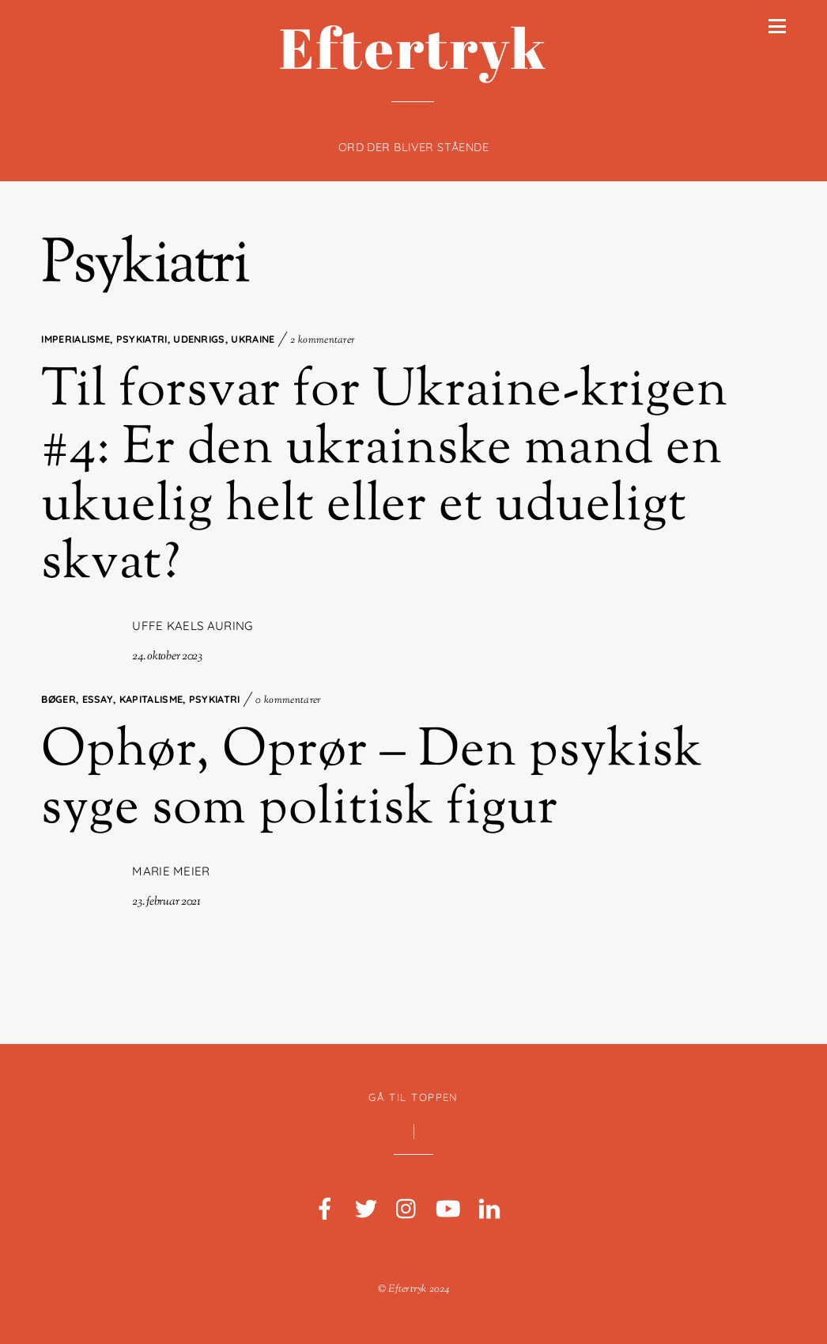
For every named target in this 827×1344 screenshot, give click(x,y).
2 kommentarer (322, 340)
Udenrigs (199, 338)
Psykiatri (142, 338)
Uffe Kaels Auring (192, 625)
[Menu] (777, 26)
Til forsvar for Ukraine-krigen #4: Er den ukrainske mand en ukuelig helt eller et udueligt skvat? (384, 478)
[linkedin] (489, 1210)
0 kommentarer (288, 700)
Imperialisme (75, 338)
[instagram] (407, 1210)
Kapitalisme (151, 699)
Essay (98, 699)
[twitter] (366, 1210)
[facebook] (325, 1210)
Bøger (58, 699)
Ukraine (252, 338)
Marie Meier (171, 871)
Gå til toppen (413, 1097)
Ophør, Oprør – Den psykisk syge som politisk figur (372, 781)
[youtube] (448, 1210)
